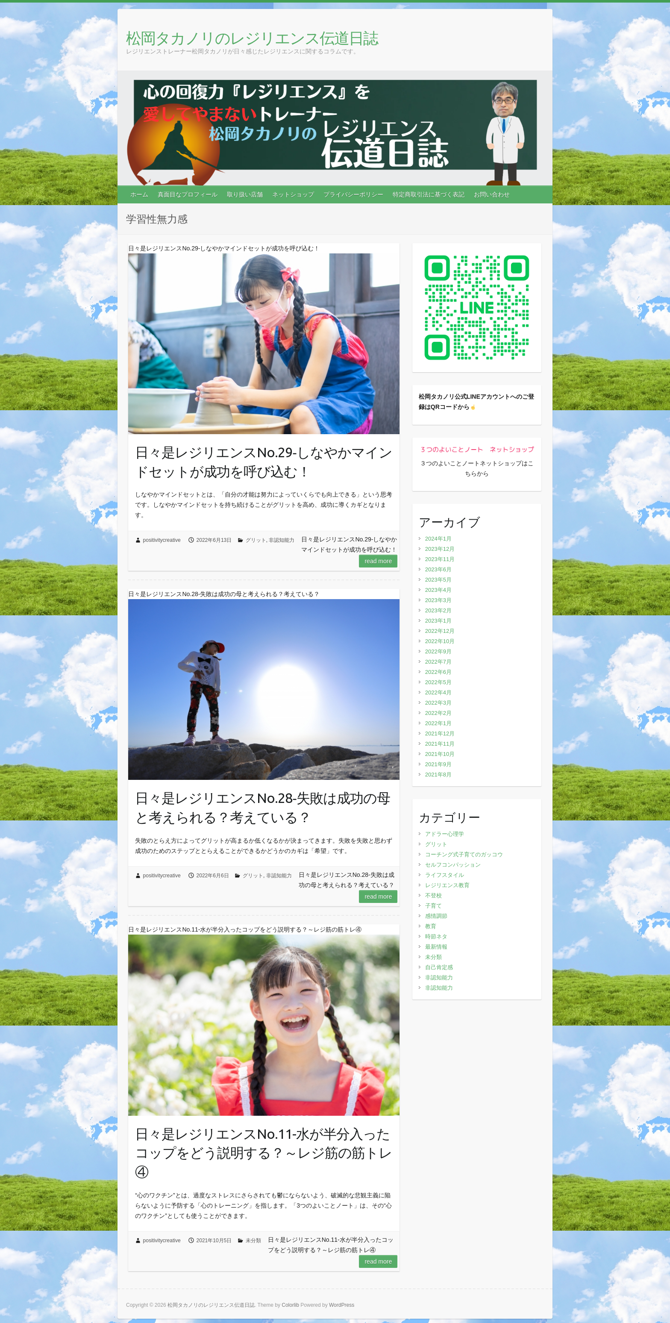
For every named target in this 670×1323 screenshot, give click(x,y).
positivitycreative (162, 540)
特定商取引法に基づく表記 (428, 194)
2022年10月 (440, 641)
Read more (378, 561)
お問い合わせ (492, 194)
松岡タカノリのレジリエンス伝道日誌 (252, 38)
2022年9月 (438, 651)
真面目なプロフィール (187, 194)
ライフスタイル (444, 875)
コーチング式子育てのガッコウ (464, 854)
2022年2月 (438, 713)
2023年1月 (438, 620)
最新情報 (436, 947)
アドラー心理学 (444, 834)
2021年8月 (438, 774)
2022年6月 (438, 672)
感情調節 (436, 916)
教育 (430, 926)
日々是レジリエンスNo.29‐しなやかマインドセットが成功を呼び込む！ (263, 461)
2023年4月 (438, 590)
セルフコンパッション (453, 864)
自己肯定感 (439, 967)
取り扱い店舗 (245, 194)
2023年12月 (440, 549)
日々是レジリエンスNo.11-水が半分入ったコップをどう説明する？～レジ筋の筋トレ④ (263, 1153)
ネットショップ (293, 194)
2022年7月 (438, 662)
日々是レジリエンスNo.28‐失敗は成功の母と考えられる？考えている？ (262, 807)
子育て (433, 906)
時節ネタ (436, 936)
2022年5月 (438, 682)
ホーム (139, 194)
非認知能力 (281, 540)
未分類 (253, 1241)
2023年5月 (438, 579)
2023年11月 (440, 559)
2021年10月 (440, 754)
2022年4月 (438, 692)
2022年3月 (438, 703)
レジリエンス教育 (447, 885)
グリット (256, 540)
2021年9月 (438, 764)
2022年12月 (440, 631)
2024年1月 (438, 538)
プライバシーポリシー (353, 194)
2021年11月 (440, 744)
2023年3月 (438, 600)
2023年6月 (438, 569)
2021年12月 (440, 733)
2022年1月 (438, 723)
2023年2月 (438, 610)
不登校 (433, 895)
